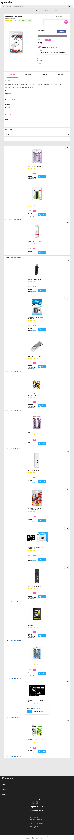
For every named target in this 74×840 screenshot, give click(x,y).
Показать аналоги (52, 36)
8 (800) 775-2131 (37, 807)
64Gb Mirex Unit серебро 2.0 (34, 204)
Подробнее (54, 47)
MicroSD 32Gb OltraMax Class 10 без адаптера (35, 701)
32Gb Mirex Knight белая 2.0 (34, 432)
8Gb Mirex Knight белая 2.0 (34, 241)
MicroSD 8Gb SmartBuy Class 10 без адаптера (35, 548)
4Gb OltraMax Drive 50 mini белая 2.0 (34, 624)
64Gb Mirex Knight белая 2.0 (34, 166)
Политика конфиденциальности (35, 819)
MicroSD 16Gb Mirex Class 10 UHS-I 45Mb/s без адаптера (34, 509)
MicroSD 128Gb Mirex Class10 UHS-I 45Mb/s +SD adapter (35, 394)
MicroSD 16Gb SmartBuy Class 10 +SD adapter (35, 318)
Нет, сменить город (38, 711)
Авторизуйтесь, (48, 22)
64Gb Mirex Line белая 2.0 (34, 470)
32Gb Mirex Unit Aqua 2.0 (34, 663)
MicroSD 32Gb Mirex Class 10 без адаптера (35, 740)
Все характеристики (41, 67)
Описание (12, 74)
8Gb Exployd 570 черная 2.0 (34, 279)
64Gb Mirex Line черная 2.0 (34, 586)
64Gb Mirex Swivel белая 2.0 (34, 356)
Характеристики (29, 74)
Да (29, 711)
